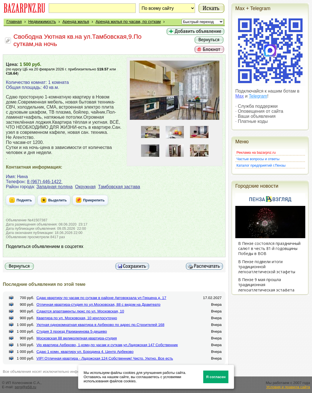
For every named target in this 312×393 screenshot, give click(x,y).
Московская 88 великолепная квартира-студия (76, 338)
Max (239, 96)
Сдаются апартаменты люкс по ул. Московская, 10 (80, 311)
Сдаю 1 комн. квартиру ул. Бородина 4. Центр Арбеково (84, 352)
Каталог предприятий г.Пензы (260, 165)
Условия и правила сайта (288, 387)
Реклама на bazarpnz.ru (256, 152)
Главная (14, 21)
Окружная (85, 186)
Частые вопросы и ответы (258, 159)
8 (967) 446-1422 (44, 181)
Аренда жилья (75, 21)
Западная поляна (54, 186)
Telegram (258, 96)
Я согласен (216, 377)
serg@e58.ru (25, 387)
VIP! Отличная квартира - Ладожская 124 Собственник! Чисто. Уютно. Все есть (104, 358)
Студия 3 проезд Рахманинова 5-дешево (71, 331)
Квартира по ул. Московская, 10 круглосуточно (76, 318)
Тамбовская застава (119, 186)
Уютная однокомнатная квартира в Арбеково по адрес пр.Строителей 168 (100, 325)
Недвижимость (42, 21)
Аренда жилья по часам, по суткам (128, 21)
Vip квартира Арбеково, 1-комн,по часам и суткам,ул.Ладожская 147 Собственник (107, 345)
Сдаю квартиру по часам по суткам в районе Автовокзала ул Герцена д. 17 (101, 298)
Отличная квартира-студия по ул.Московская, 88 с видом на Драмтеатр (98, 304)
